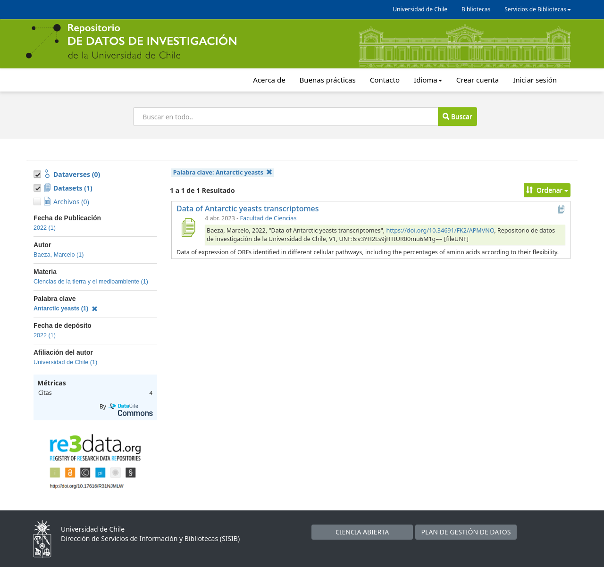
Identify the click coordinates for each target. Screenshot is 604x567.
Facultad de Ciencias (268, 218)
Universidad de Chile (420, 9)
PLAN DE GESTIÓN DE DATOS (466, 531)
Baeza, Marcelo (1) (59, 254)
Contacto (385, 79)
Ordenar (547, 189)
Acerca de (269, 79)
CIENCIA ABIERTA (362, 531)
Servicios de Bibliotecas (537, 9)
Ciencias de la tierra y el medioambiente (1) (91, 281)
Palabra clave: (223, 172)
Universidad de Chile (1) (65, 362)
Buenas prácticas (328, 79)
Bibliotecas (475, 9)
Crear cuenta (477, 79)
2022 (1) (45, 228)
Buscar (457, 116)
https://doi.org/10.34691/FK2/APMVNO (440, 230)
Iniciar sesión (535, 79)
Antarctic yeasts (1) (66, 308)
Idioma (428, 79)
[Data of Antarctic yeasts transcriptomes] (187, 227)
